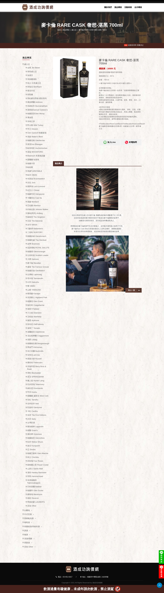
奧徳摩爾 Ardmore (35, 102)
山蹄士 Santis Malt (35, 469)
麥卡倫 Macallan (34, 263)
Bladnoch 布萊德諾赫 (36, 156)
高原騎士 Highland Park (37, 297)
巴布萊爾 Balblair (34, 487)
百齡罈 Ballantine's (35, 229)
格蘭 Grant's (32, 430)
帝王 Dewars (32, 129)
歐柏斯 (30, 167)
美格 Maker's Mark (35, 137)
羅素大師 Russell (34, 359)
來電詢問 (131, 145)
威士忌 (74, 30)
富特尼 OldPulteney (35, 324)
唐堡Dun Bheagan (35, 144)
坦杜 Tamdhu (32, 400)
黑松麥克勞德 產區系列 (37, 98)
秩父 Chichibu (33, 457)
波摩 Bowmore (33, 244)
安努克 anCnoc (33, 355)
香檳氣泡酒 (29, 518)
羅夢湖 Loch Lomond (36, 186)
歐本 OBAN (32, 175)
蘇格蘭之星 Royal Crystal (37, 465)
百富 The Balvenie (35, 221)
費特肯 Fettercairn (34, 363)
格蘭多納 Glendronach (36, 236)
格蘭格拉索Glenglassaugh (38, 343)
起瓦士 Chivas (33, 190)
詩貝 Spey (31, 419)
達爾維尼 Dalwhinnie (36, 332)
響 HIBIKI (31, 286)
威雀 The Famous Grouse (38, 267)
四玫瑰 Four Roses (35, 461)
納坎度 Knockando (35, 388)
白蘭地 (27, 510)
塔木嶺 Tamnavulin (35, 278)
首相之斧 (31, 121)
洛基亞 (30, 75)
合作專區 (138, 7)
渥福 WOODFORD (35, 152)
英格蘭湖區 (32, 79)
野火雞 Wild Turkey (35, 125)
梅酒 (26, 535)
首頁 (59, 30)
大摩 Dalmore (33, 259)
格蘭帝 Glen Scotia (35, 490)
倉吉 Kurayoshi (33, 446)
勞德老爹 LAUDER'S (36, 502)
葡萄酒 (27, 522)
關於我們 (108, 7)
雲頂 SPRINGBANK (35, 377)
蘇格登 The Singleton (36, 217)
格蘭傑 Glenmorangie (36, 252)
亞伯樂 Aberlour (34, 206)
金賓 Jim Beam (33, 68)
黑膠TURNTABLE (34, 171)
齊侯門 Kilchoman (34, 347)
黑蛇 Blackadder (34, 373)
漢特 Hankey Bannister (36, 473)
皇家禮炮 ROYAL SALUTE (38, 248)
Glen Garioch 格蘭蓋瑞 (36, 133)
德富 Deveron (33, 498)
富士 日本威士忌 (34, 83)
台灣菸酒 (31, 423)
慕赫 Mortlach (33, 202)
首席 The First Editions (36, 415)
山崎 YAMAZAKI (34, 290)
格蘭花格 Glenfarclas (36, 140)
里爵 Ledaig (32, 340)
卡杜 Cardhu (32, 411)
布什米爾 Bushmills (35, 351)
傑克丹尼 (31, 91)
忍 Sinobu (31, 449)
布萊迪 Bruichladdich (36, 179)
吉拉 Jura (31, 183)
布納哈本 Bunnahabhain (37, 106)
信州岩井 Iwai (33, 404)
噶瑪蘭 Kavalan (33, 294)
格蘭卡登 (31, 163)
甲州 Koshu (32, 392)
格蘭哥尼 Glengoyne (35, 194)
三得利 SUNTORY (35, 232)
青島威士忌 (32, 72)
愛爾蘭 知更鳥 (33, 160)
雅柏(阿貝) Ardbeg (35, 213)
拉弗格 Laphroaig (34, 274)
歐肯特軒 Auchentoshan (37, 148)
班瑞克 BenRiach (34, 87)
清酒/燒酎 (28, 539)
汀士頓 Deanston (34, 313)
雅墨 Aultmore (33, 320)
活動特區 (128, 7)
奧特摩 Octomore (34, 434)
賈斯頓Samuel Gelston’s (37, 110)
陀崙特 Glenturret (34, 407)
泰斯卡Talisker (33, 309)
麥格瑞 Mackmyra (34, 494)
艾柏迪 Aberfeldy (34, 317)
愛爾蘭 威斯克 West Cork (37, 396)
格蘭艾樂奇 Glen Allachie (37, 453)
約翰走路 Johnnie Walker (37, 209)
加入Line (109, 145)
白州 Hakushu (33, 282)
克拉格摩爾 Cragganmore (38, 336)
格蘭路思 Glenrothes (36, 438)
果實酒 (27, 543)
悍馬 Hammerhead (35, 476)
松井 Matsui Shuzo (35, 442)
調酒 (26, 531)
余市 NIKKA (32, 225)
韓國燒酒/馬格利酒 (32, 526)
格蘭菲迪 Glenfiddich (36, 271)
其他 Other (31, 506)
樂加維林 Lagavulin (35, 427)
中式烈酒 (28, 514)
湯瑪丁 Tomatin (33, 328)
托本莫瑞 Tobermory (35, 384)
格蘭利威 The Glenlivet (36, 240)
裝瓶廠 (30, 94)
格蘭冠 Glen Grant (35, 301)
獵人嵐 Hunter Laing (35, 381)
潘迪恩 (30, 117)
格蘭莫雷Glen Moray (36, 114)
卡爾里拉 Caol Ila (34, 198)
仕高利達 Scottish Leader (37, 255)
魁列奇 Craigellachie (35, 305)
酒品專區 (118, 7)
